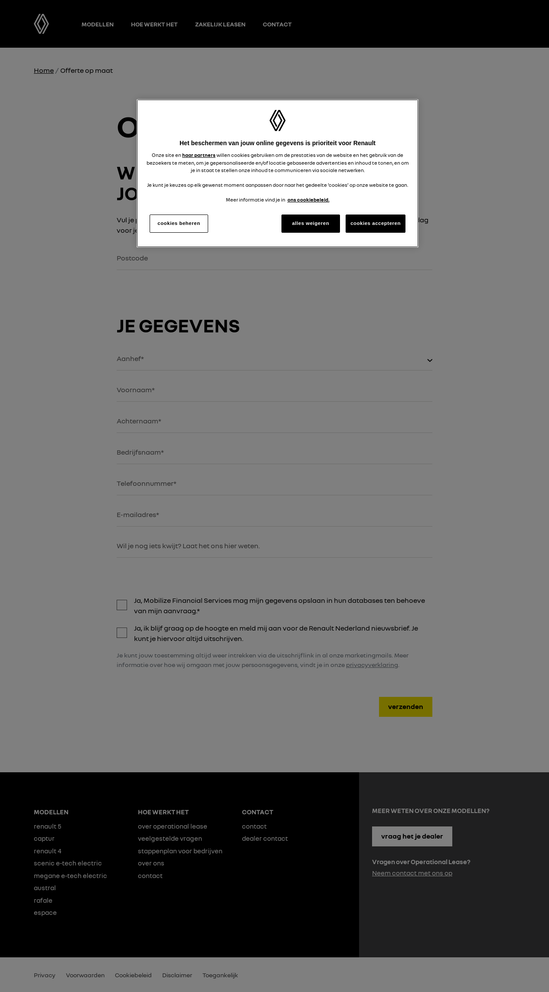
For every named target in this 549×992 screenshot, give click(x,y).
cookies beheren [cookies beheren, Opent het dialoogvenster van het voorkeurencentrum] (178, 223)
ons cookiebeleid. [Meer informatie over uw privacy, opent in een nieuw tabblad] (309, 200)
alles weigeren (310, 223)
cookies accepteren (375, 223)
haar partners (199, 155)
